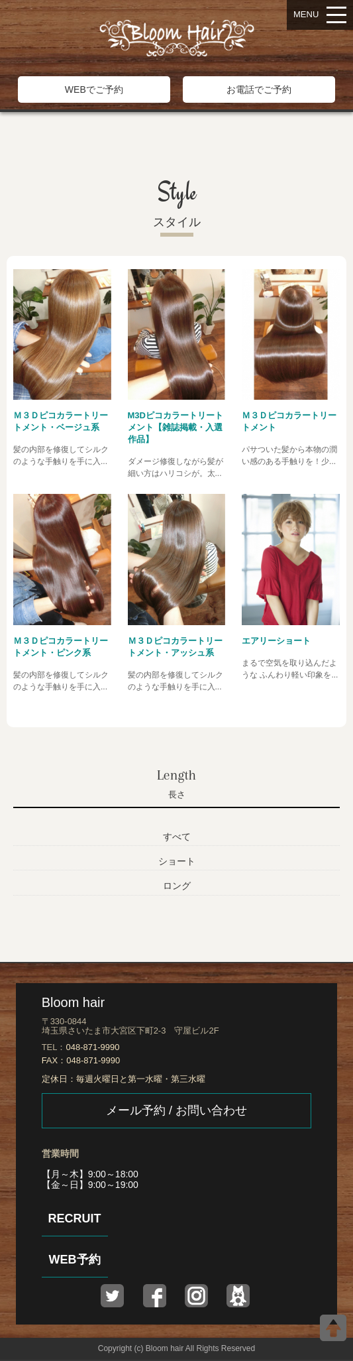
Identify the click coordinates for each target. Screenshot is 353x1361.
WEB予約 (75, 1259)
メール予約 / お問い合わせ (176, 1110)
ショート (176, 861)
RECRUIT (74, 1218)
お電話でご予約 (259, 89)
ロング (177, 885)
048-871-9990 (92, 1047)
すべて (177, 836)
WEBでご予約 (94, 89)
